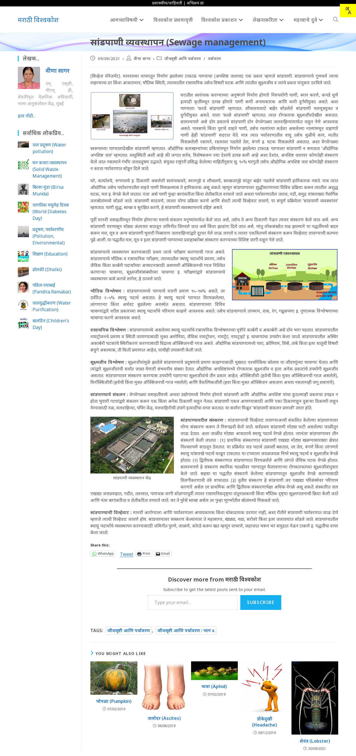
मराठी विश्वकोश (38, 19)
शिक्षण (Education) (50, 254)
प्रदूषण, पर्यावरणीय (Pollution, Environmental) (49, 236)
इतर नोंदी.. (26, 116)
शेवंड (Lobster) (315, 741)
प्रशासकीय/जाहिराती (167, 3)
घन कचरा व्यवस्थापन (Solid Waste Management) (50, 169)
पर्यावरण (214, 58)
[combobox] (348, 10)
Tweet (126, 553)
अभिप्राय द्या (195, 3)
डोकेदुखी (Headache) (264, 722)
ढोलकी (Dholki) (47, 269)
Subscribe (260, 602)
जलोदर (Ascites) (164, 718)
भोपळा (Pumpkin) (114, 701)
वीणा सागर (142, 58)
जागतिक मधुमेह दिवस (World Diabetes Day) (51, 211)
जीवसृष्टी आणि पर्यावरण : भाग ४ (185, 630)
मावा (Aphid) (214, 686)
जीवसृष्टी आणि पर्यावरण (182, 58)
